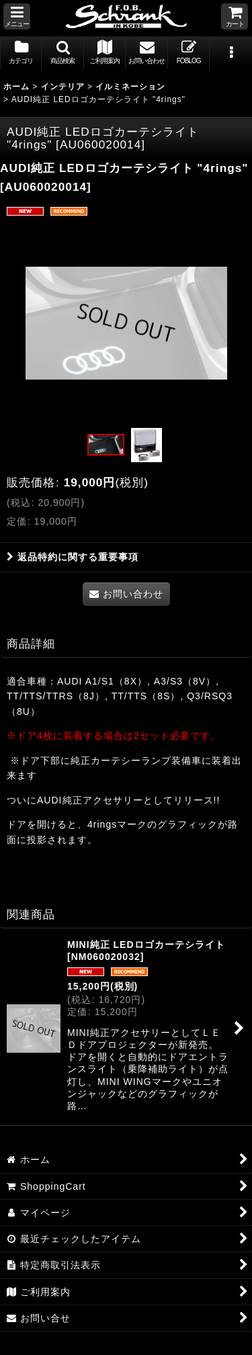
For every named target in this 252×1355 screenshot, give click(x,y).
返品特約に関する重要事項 (72, 557)
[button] (16, 16)
